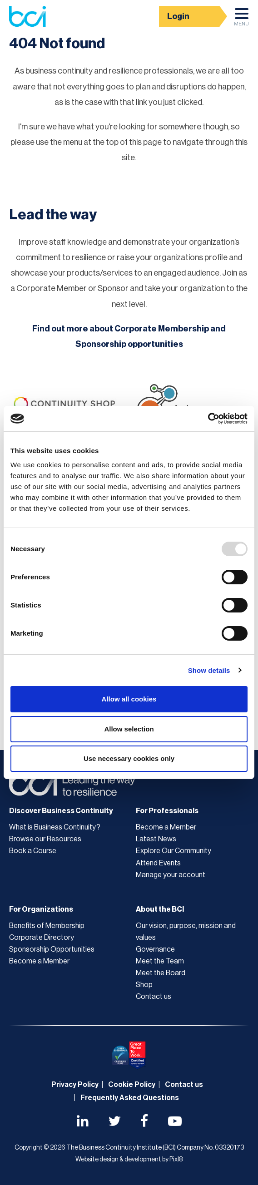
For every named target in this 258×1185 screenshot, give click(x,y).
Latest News (156, 839)
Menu (241, 19)
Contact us (153, 996)
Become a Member (166, 827)
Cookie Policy (131, 1084)
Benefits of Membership (46, 925)
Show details (209, 670)
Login (178, 16)
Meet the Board (160, 973)
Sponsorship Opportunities (51, 949)
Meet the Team (160, 961)
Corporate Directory (41, 937)
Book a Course (32, 850)
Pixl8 (176, 1159)
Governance (155, 949)
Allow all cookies (129, 699)
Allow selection (129, 729)
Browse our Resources (45, 839)
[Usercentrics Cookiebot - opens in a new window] (208, 419)
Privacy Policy (75, 1084)
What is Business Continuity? (54, 827)
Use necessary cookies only (129, 758)
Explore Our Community (173, 850)
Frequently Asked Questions (129, 1097)
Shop (144, 984)
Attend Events (158, 863)
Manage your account (170, 875)
